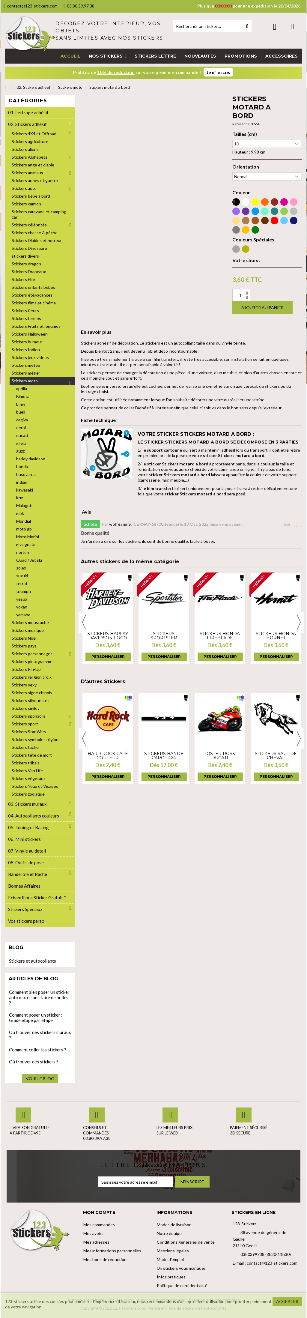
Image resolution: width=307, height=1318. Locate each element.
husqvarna (26, 474)
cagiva (22, 419)
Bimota (22, 396)
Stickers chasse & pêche (35, 232)
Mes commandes (99, 1224)
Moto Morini (27, 536)
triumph (23, 591)
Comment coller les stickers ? (37, 1049)
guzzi (20, 450)
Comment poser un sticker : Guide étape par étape (35, 1017)
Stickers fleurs (25, 310)
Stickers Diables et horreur (37, 240)
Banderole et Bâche (27, 874)
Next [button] (299, 622)
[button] (107, 56)
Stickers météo (26, 365)
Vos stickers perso (26, 921)
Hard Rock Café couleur (108, 756)
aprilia (21, 388)
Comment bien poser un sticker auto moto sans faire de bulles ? (39, 997)
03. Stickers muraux (27, 804)
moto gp (24, 528)
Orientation (245, 166)
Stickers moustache (30, 622)
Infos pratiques (171, 1276)
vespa (21, 599)
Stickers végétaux (29, 778)
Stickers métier (26, 372)
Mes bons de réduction (105, 1259)
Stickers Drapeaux (29, 271)
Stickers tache (25, 747)
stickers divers (25, 256)
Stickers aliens (25, 149)
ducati (22, 435)
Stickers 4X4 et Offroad (34, 133)
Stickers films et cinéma (34, 302)
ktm (19, 497)
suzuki (22, 575)
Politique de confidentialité (182, 1285)
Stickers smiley (26, 708)
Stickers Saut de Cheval (276, 756)
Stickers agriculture (30, 141)
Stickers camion (26, 203)
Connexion (274, 26)
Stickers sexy (24, 684)
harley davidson (30, 458)
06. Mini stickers (24, 839)
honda (22, 466)
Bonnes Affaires (24, 886)
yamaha (23, 614)
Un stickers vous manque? (181, 1268)
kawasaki (24, 489)
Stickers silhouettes (30, 700)
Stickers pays (24, 645)
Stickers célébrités (29, 224)
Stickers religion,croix (32, 677)
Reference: (241, 124)
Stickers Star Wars (29, 731)
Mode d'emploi (170, 1259)
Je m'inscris (218, 72)
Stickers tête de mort (32, 755)
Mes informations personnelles (112, 1250)
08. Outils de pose (26, 862)
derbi (21, 427)
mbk (20, 513)
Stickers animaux (27, 172)
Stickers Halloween (30, 333)
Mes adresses (96, 1242)
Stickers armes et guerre (35, 180)
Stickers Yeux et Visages (35, 786)
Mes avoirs (93, 1233)
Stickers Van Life (27, 770)
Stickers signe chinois (32, 692)
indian (21, 482)
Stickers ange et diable (33, 164)
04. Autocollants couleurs (33, 815)
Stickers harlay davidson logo (107, 636)
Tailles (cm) (244, 134)
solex (21, 567)
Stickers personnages (32, 653)
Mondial (23, 521)
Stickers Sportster (164, 636)
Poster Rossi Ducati (220, 756)
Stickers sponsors (28, 716)
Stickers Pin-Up (26, 669)
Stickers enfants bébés (33, 287)
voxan (21, 606)
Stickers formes (26, 318)
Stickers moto (25, 380)
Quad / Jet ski (29, 560)
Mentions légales (173, 1250)
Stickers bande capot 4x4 (163, 756)
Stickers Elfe (23, 279)
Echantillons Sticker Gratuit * (37, 897)
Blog (16, 947)
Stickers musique (28, 630)
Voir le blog (40, 1078)
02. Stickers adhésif (27, 124)
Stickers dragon (26, 263)
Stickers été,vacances (32, 294)
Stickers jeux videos (30, 357)
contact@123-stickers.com (31, 5)
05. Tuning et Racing (28, 827)
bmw (20, 404)
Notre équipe (169, 1233)
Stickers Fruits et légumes (36, 326)
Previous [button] (84, 622)
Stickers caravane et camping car (39, 214)
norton (22, 552)
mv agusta (25, 544)
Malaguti (24, 505)
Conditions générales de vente (186, 1242)
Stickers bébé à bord (31, 196)
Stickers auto (24, 188)
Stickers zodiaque (28, 793)
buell (20, 411)
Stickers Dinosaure (29, 248)
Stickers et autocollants (32, 961)
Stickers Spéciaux (25, 909)
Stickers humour (27, 341)
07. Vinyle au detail (27, 850)
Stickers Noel (24, 638)
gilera (21, 443)
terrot (22, 583)
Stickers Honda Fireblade (220, 636)
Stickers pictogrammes (33, 661)
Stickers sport (25, 723)
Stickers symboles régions (36, 739)
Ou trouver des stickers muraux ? (40, 1035)
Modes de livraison (174, 1224)
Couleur (241, 192)
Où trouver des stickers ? (33, 1061)
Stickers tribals (26, 762)
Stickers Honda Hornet (276, 636)
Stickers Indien (26, 349)
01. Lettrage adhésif (28, 112)
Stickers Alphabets (29, 157)
